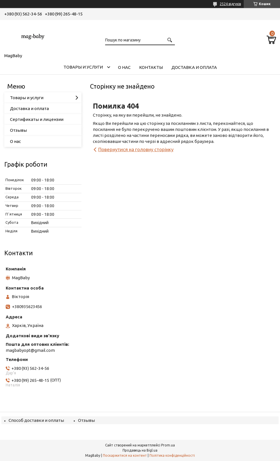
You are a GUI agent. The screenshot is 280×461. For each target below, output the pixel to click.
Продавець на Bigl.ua (140, 450)
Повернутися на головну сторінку (135, 149)
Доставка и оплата (194, 67)
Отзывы (18, 130)
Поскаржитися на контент (125, 455)
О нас (124, 67)
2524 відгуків (230, 4)
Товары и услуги (83, 67)
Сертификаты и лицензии (36, 119)
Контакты (151, 67)
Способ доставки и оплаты (36, 420)
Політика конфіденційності (172, 455)
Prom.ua (168, 445)
